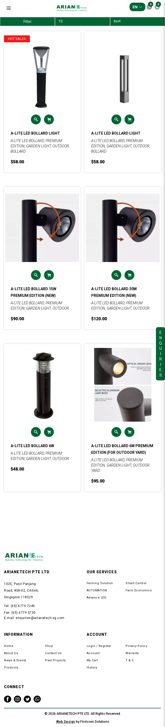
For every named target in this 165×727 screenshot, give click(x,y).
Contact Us (53, 653)
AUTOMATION (97, 590)
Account (93, 653)
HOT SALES (17, 39)
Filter (27, 21)
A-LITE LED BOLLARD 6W (32, 446)
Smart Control (136, 583)
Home (8, 646)
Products (11, 667)
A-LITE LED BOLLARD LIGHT (35, 133)
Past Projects (55, 660)
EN (137, 6)
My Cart (92, 660)
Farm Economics (139, 590)
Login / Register (99, 646)
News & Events (15, 660)
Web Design (65, 722)
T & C (130, 660)
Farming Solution (100, 583)
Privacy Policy (136, 646)
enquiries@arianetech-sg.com (40, 618)
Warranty (132, 653)
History (92, 667)
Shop (49, 646)
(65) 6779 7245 (23, 606)
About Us (11, 653)
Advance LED (97, 597)
